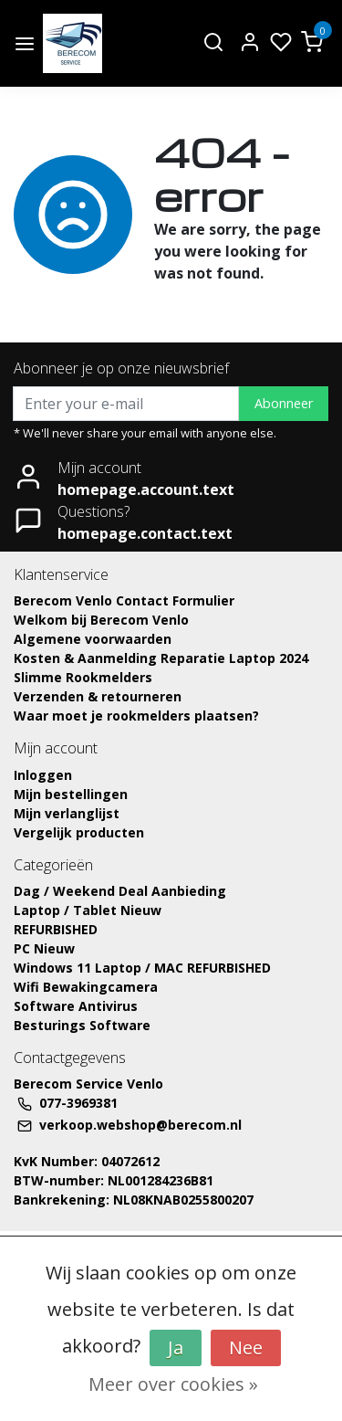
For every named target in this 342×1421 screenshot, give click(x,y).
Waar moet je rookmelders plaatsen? (136, 715)
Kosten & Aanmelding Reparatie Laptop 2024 (161, 658)
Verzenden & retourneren (97, 696)
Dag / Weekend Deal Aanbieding (120, 891)
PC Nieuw (44, 948)
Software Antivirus (76, 1006)
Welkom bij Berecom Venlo (101, 619)
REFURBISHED (56, 929)
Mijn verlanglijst (66, 813)
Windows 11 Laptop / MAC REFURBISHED (142, 967)
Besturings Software (82, 1025)
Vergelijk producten (79, 832)
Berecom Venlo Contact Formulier (124, 600)
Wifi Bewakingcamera (86, 986)
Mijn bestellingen (71, 794)
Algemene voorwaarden (92, 638)
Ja (175, 1347)
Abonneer (283, 403)
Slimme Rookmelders (83, 677)
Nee (246, 1347)
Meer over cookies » (173, 1384)
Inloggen (43, 775)
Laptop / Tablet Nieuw (87, 910)
